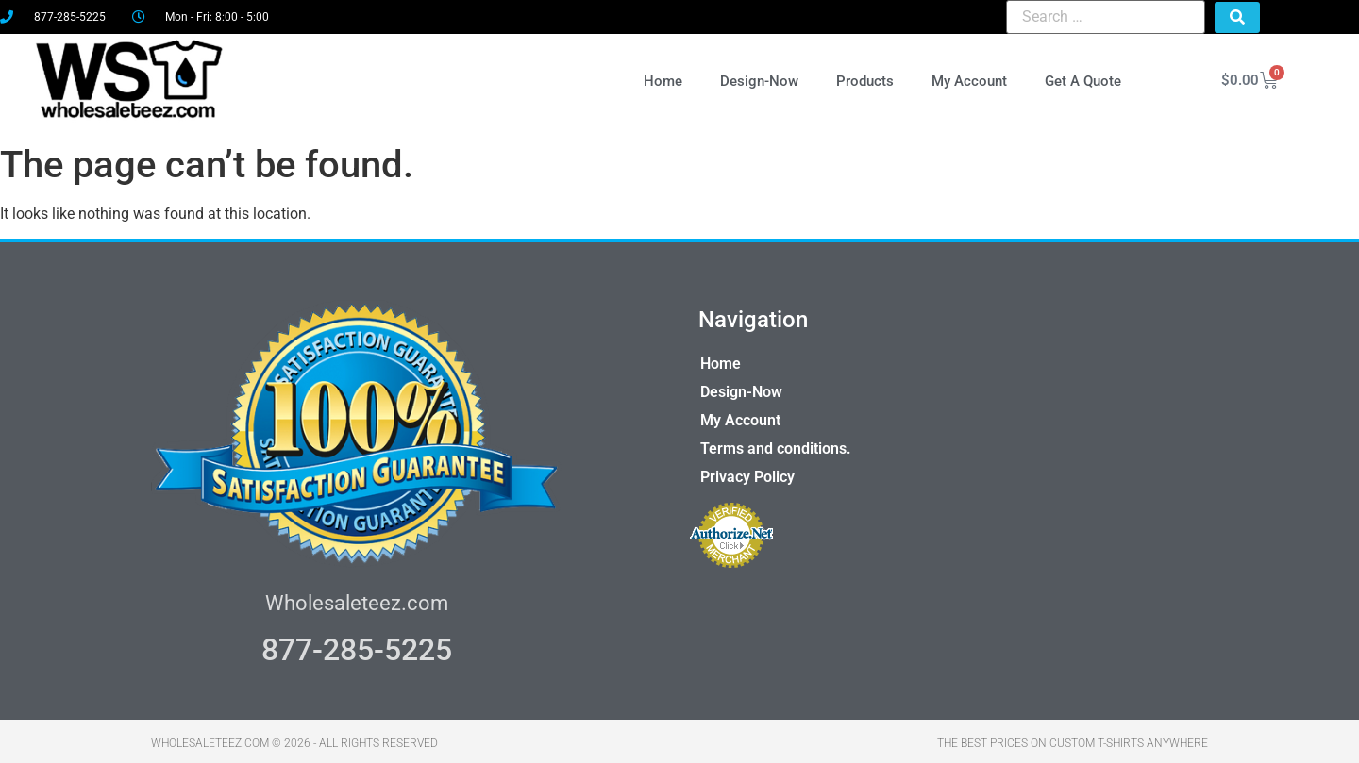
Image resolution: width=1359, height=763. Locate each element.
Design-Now (760, 78)
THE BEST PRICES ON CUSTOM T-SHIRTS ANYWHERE (1072, 739)
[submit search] (1237, 17)
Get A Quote (1084, 78)
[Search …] (1105, 17)
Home (664, 78)
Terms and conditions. (775, 445)
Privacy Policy (747, 473)
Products (866, 78)
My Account (970, 78)
